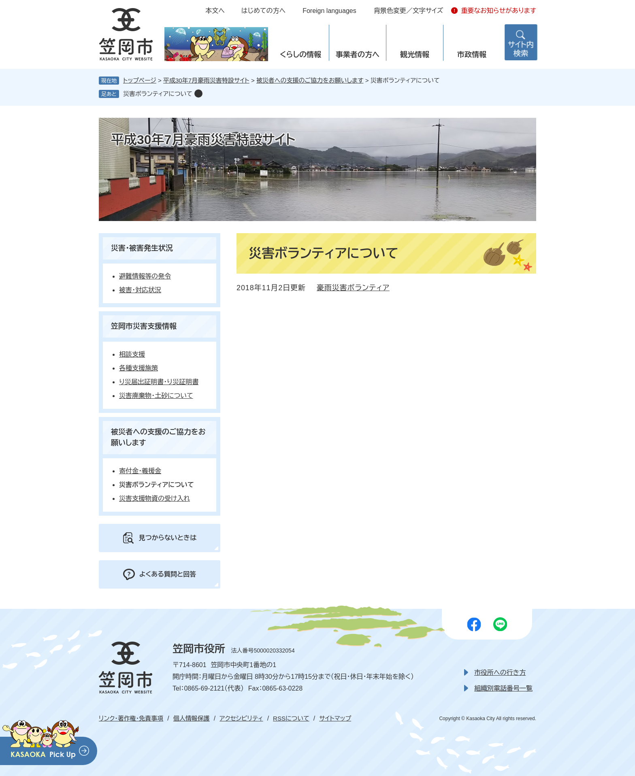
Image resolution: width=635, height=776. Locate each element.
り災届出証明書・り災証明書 (158, 381)
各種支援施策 (138, 368)
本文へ (215, 10)
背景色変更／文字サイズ (408, 10)
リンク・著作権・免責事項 (131, 718)
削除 (198, 93)
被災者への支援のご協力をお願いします (310, 80)
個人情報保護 (191, 718)
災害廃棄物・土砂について (156, 395)
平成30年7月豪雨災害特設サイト (206, 80)
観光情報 (414, 55)
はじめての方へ (263, 10)
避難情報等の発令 (145, 276)
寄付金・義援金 (140, 471)
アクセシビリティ (241, 718)
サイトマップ (335, 718)
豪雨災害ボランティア (353, 288)
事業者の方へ (357, 55)
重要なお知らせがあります (498, 10)
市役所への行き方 (500, 672)
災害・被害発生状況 (142, 248)
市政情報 (471, 55)
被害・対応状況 (140, 290)
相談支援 (132, 354)
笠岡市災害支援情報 (144, 326)
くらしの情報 (300, 55)
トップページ (139, 80)
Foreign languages (329, 10)
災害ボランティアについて (157, 93)
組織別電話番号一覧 (503, 688)
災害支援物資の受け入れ (154, 498)
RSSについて (291, 718)
